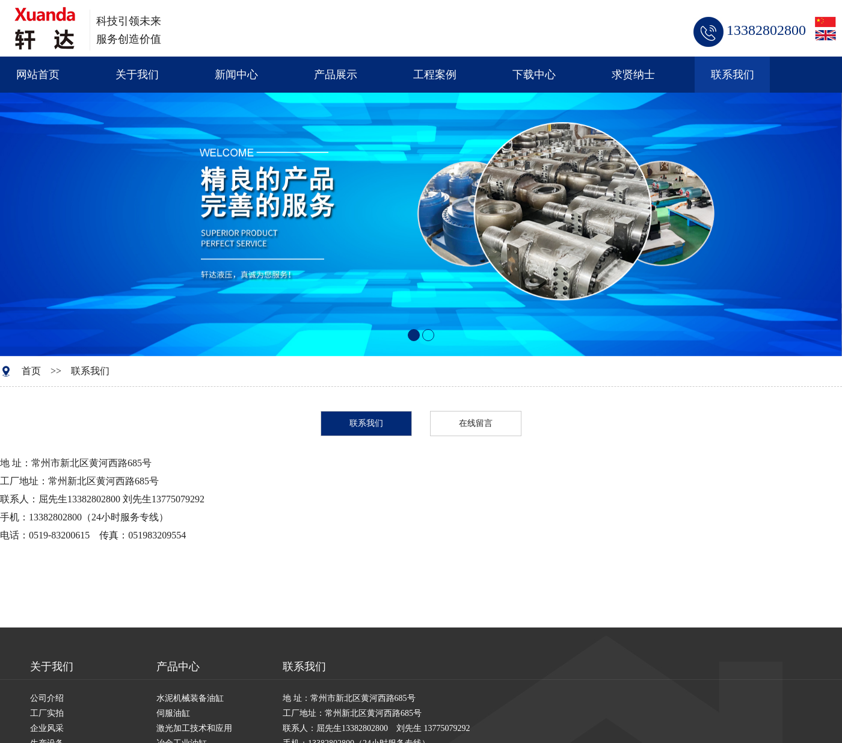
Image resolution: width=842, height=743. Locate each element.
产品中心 (178, 667)
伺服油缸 (173, 713)
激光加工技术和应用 (194, 728)
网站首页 (38, 75)
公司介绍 (47, 698)
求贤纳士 (633, 75)
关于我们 (137, 75)
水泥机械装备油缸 (190, 698)
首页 (31, 371)
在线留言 (476, 423)
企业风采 (47, 728)
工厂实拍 (47, 713)
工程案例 (434, 75)
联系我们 (732, 75)
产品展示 (335, 75)
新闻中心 (236, 75)
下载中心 (534, 75)
